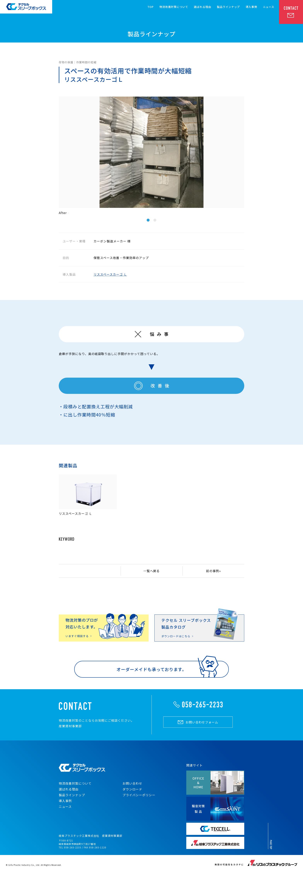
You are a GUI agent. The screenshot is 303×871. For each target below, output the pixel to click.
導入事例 (251, 7)
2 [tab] (154, 220)
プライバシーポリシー (139, 795)
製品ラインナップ (228, 7)
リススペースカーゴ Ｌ (110, 274)
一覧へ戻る (151, 570)
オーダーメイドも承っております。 (151, 669)
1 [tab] (148, 220)
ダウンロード (132, 789)
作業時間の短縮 (86, 62)
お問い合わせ (132, 783)
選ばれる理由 (202, 7)
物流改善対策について (173, 7)
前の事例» (213, 570)
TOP (150, 7)
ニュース (268, 7)
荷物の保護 (66, 62)
